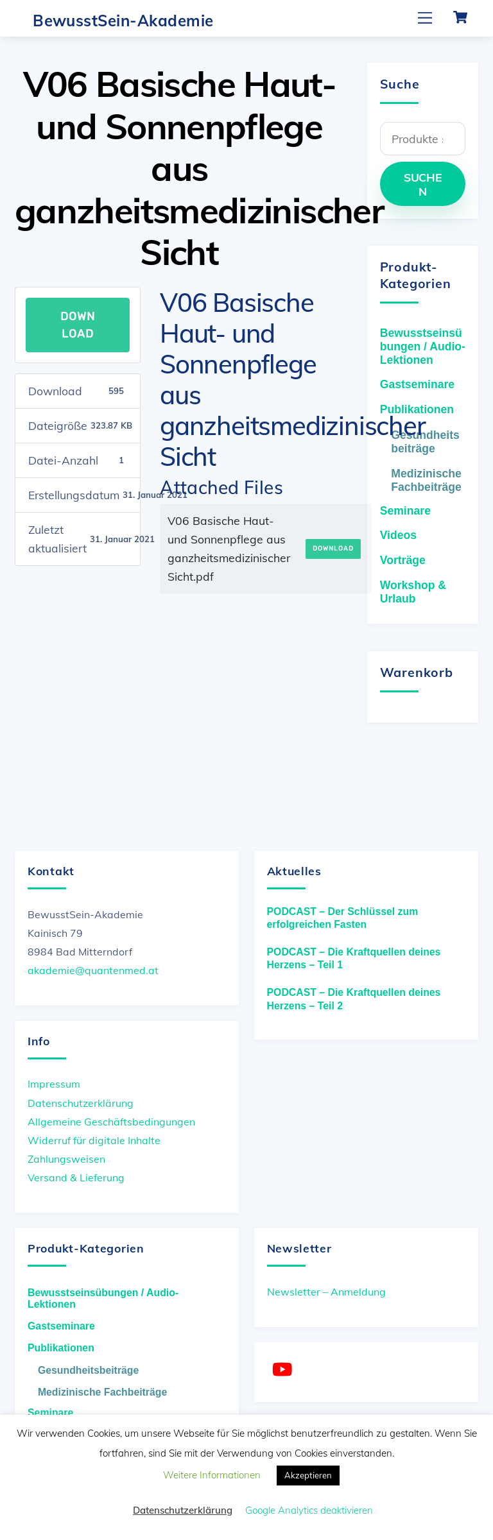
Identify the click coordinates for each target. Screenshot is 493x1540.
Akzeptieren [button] (308, 1475)
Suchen (423, 184)
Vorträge (403, 560)
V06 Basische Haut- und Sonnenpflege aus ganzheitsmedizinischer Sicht (199, 168)
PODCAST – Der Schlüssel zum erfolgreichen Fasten (343, 918)
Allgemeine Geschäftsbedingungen (111, 1121)
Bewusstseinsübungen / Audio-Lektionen (422, 346)
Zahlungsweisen (66, 1158)
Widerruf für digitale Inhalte (94, 1140)
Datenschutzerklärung (81, 1103)
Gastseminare (417, 384)
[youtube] (284, 1369)
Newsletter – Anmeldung (326, 1291)
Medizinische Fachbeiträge (426, 480)
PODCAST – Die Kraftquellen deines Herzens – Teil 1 (354, 958)
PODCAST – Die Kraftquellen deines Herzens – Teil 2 (354, 999)
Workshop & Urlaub (413, 592)
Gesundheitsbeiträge (425, 442)
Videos (398, 535)
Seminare (405, 510)
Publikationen (417, 409)
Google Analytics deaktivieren (309, 1510)
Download (77, 324)
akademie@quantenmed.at (93, 970)
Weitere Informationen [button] (212, 1475)
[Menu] (425, 17)
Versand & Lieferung (76, 1177)
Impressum (54, 1083)
